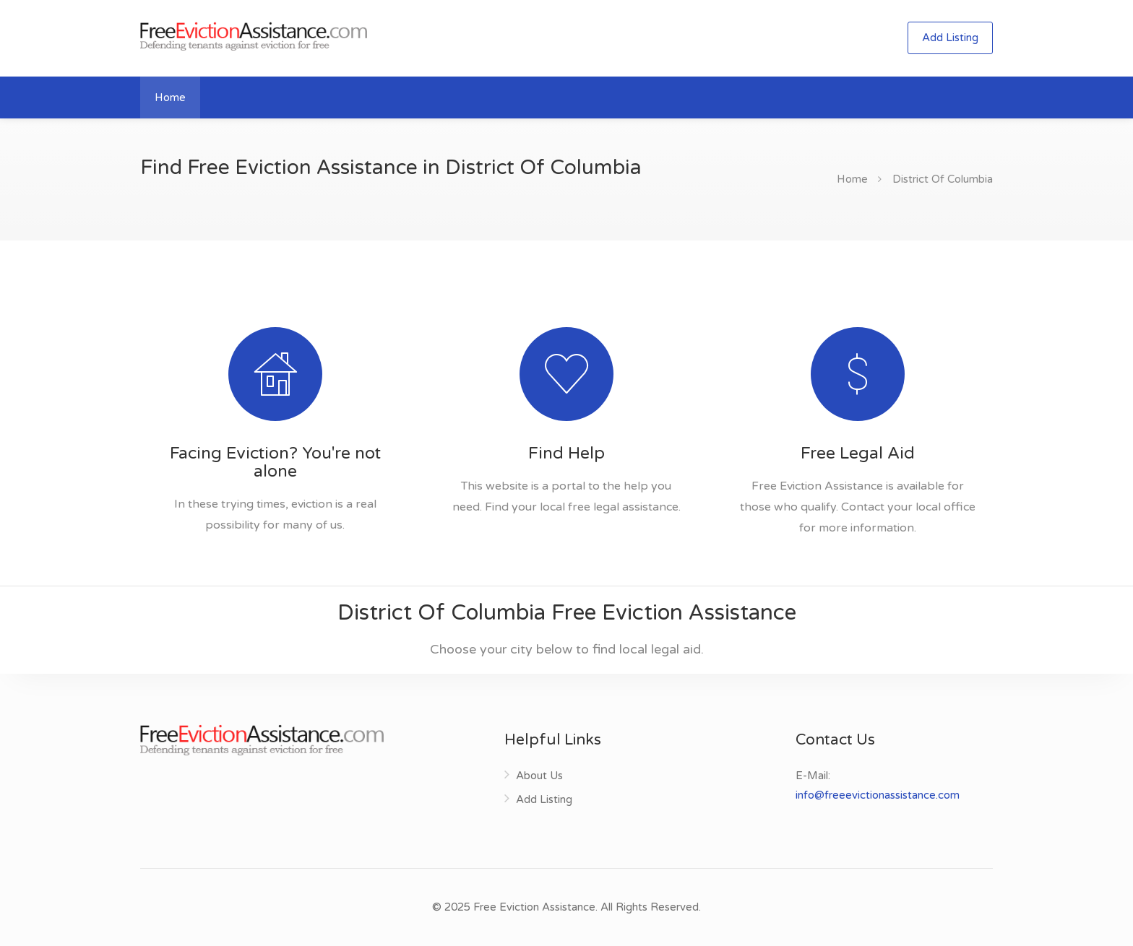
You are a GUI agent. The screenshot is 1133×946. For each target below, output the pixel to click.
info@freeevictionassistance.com (878, 795)
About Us (539, 775)
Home (170, 97)
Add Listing (950, 37)
